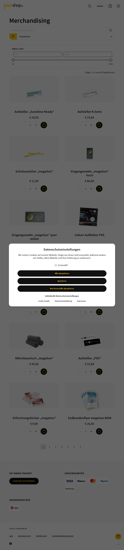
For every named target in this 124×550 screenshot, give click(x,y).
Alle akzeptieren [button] (62, 273)
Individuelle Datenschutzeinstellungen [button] (62, 296)
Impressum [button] (81, 301)
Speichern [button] (62, 281)
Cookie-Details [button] (44, 301)
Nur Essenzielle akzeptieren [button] (62, 288)
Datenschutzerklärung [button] (63, 301)
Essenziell (61, 265)
